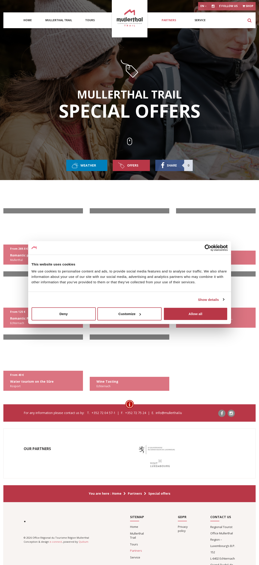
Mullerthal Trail (58, 20)
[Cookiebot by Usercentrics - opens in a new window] (208, 247)
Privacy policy (183, 529)
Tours (90, 20)
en (203, 6)
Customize (129, 314)
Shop (248, 6)
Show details (208, 299)
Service (200, 20)
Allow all (195, 314)
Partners (169, 20)
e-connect (56, 541)
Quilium (83, 541)
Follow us (228, 6)
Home (27, 20)
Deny (64, 314)
